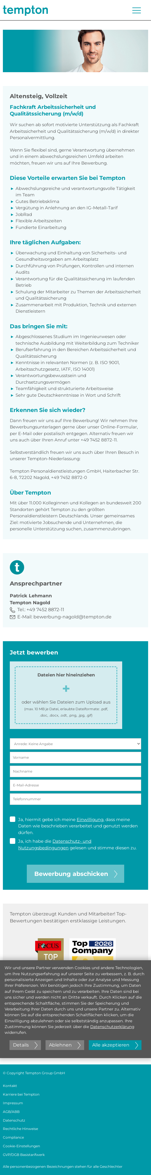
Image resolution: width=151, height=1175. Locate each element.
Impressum (13, 1103)
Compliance (13, 1137)
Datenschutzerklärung (112, 1026)
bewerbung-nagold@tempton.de (72, 617)
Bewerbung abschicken (75, 873)
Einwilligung (90, 819)
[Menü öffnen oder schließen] (136, 10)
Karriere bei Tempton (21, 1094)
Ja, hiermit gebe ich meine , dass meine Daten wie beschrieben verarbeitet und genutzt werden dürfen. (74, 825)
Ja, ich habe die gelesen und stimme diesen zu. (73, 844)
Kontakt (10, 1085)
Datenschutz (14, 1120)
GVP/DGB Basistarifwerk (24, 1154)
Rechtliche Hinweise (20, 1128)
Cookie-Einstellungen (21, 1146)
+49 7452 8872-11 (45, 609)
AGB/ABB (11, 1111)
